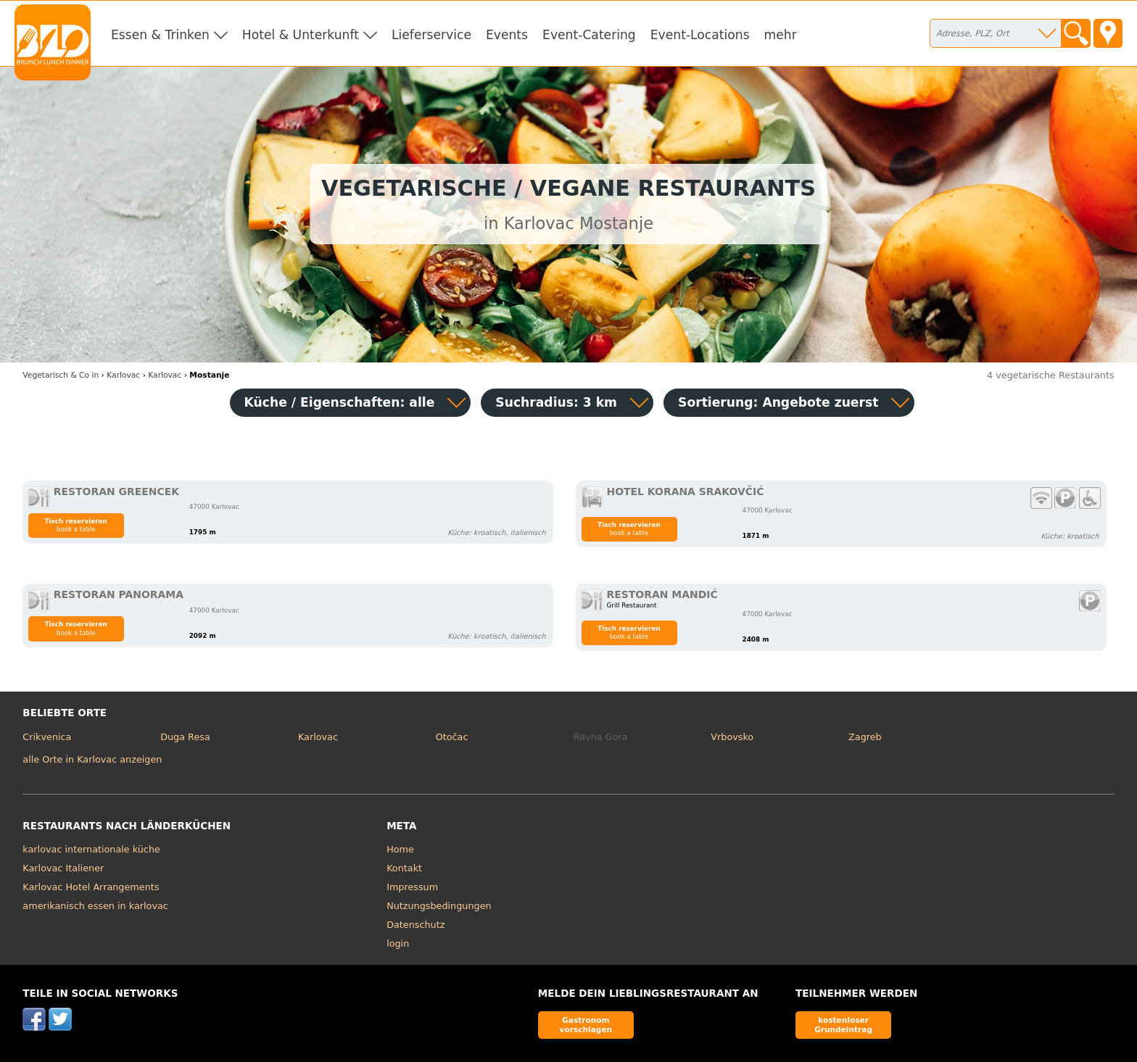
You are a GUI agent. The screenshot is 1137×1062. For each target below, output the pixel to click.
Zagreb (865, 736)
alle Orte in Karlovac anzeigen (92, 759)
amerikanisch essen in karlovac (95, 905)
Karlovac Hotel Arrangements (90, 886)
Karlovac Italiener (63, 868)
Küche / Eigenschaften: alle (339, 402)
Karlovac (318, 736)
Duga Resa (185, 736)
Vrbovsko (732, 736)
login (397, 943)
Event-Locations (700, 35)
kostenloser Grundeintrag (843, 1025)
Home (400, 849)
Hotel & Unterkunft (300, 35)
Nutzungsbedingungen (439, 905)
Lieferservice (431, 35)
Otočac (452, 736)
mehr (780, 35)
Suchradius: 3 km (556, 402)
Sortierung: (778, 402)
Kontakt (404, 868)
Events (507, 35)
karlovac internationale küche (91, 849)
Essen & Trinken (160, 35)
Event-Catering (589, 35)
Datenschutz (415, 924)
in (60, 375)
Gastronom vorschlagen (586, 1025)
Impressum (412, 886)
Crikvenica (46, 736)
